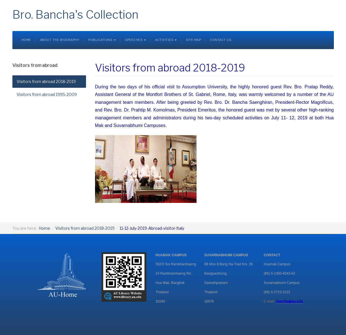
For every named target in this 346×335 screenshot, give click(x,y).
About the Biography (60, 40)
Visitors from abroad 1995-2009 (47, 94)
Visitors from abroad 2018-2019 (46, 81)
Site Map (193, 40)
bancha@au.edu (289, 301)
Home (26, 40)
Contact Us (220, 40)
